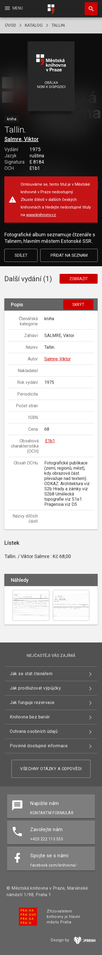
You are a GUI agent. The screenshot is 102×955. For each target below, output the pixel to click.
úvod (10, 25)
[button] (51, 76)
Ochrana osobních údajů (34, 731)
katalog (34, 25)
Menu (13, 8)
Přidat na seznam (69, 255)
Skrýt (78, 304)
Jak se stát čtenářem (31, 673)
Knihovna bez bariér (30, 717)
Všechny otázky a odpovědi (51, 768)
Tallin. (58, 25)
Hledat (88, 6)
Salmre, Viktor (21, 139)
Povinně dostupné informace (39, 745)
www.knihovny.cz (41, 214)
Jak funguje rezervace (32, 702)
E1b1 (50, 440)
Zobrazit (78, 279)
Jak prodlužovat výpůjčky (35, 688)
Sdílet (21, 255)
